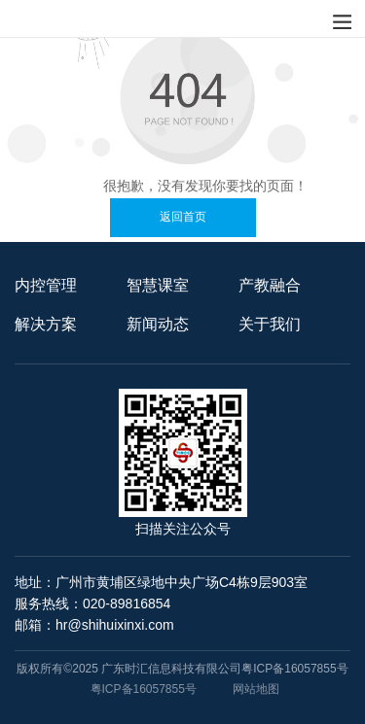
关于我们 (269, 324)
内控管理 (46, 285)
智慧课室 (158, 285)
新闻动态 (158, 324)
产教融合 (269, 285)
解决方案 (46, 324)
